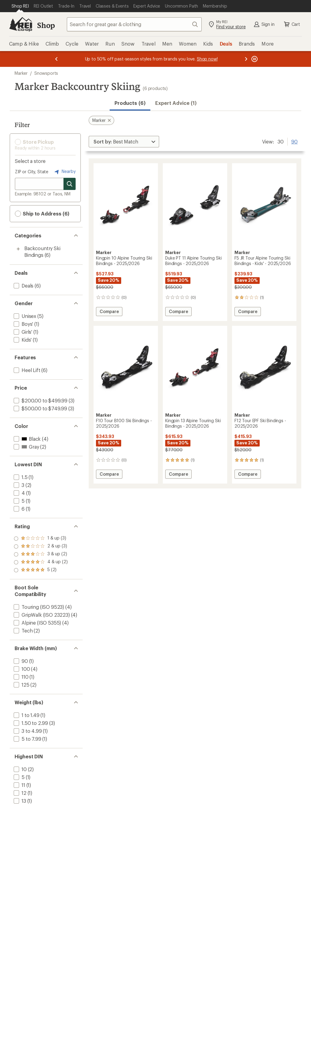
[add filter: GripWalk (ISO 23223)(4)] (41, 615)
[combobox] (134, 24)
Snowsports (46, 73)
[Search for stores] (69, 184)
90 (294, 141)
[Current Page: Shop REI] (20, 6)
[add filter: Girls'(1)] (22, 332)
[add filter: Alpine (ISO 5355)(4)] (36, 623)
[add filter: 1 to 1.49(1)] (25, 715)
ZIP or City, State (31, 171)
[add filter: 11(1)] (18, 785)
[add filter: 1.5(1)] (20, 477)
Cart (291, 24)
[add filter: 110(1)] (20, 677)
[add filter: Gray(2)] (25, 447)
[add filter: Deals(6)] (22, 285)
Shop (46, 25)
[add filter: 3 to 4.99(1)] (27, 731)
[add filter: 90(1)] (20, 661)
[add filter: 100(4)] (21, 669)
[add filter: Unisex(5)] (24, 316)
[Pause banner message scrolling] (254, 58)
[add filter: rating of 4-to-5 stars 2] (40, 546)
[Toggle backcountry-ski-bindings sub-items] (18, 249)
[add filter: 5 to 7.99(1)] (26, 739)
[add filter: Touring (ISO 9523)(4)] (38, 607)
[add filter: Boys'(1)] (22, 324)
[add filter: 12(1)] (19, 793)
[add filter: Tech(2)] (22, 630)
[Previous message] (56, 58)
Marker (21, 73)
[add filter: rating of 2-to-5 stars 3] (40, 562)
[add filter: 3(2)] (18, 485)
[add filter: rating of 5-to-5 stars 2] (40, 539)
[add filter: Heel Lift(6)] (26, 370)
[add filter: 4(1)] (18, 493)
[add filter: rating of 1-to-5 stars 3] (40, 570)
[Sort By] (124, 141)
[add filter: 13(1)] (19, 801)
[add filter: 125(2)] (20, 685)
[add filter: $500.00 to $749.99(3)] (39, 408)
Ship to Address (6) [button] (42, 214)
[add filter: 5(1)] (18, 501)
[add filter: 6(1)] (18, 509)
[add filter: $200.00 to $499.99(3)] (39, 400)
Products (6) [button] (129, 103)
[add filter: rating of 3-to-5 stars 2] (40, 554)
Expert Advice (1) (176, 103)
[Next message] (246, 58)
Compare (110, 312)
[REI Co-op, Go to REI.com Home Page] (20, 24)
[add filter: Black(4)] (26, 439)
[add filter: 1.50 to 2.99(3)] (30, 723)
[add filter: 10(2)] (19, 769)
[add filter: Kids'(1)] (22, 340)
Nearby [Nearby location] (64, 171)
